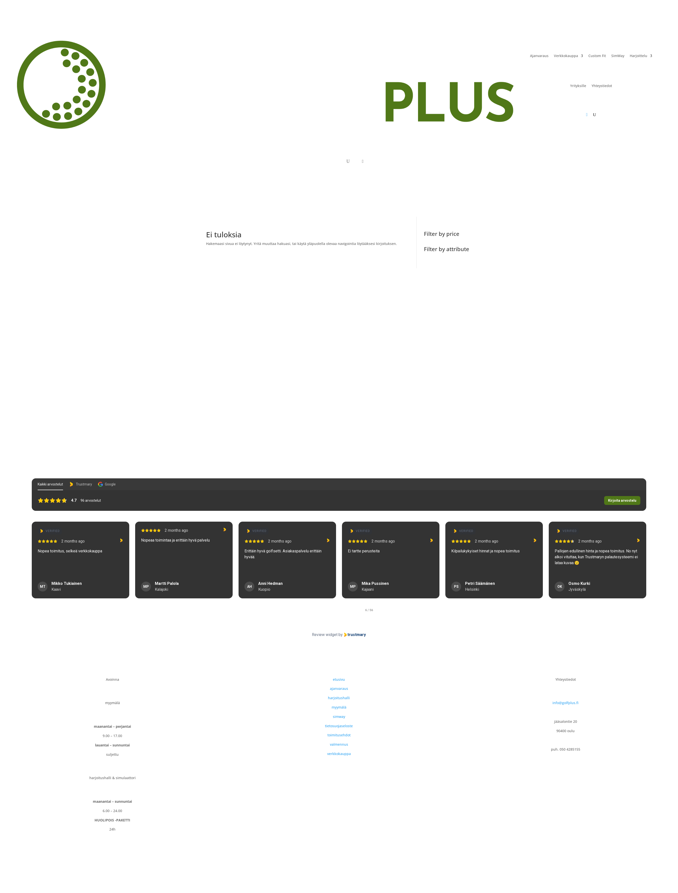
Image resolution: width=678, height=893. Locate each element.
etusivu (339, 679)
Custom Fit (597, 55)
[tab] (308, 610)
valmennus (339, 744)
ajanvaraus (339, 688)
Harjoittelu (638, 55)
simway (339, 716)
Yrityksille (578, 85)
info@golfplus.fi (565, 702)
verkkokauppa (339, 753)
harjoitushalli (339, 698)
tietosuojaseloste (339, 726)
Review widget (325, 634)
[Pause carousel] (339, 617)
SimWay (617, 55)
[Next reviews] (653, 564)
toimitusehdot (339, 735)
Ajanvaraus (539, 55)
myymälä (339, 707)
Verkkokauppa (566, 55)
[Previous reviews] (25, 564)
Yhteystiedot (602, 85)
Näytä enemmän (25, 573)
